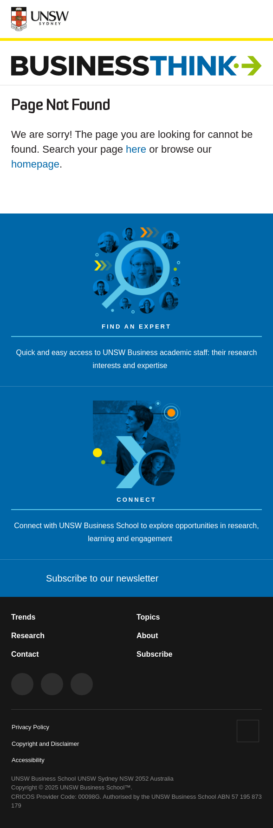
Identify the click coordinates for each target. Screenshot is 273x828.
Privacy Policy (30, 727)
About (147, 636)
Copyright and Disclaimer (45, 743)
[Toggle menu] (255, 18)
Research (28, 636)
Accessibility (28, 760)
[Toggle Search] (228, 17)
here (136, 149)
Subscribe (154, 654)
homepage (35, 164)
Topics (148, 617)
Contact (25, 654)
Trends (23, 617)
